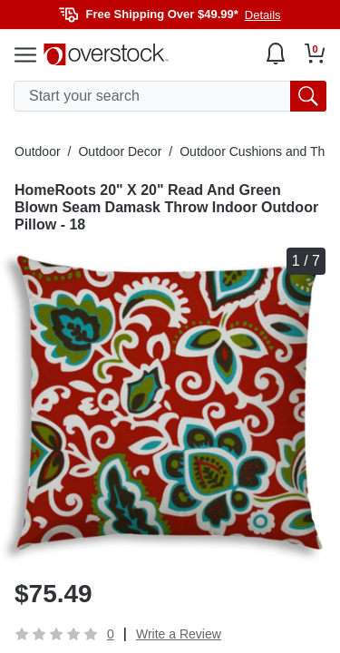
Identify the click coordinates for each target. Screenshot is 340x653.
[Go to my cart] (315, 53)
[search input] (170, 96)
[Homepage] (106, 54)
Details (263, 15)
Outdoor (38, 151)
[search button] (308, 96)
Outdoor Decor (119, 151)
